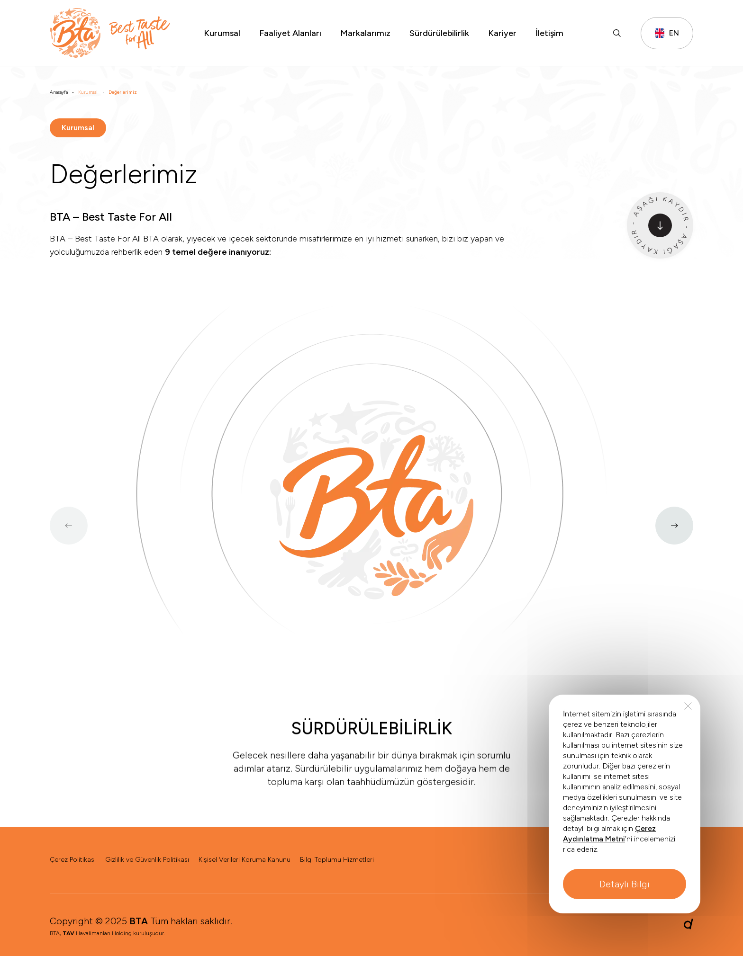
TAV (68, 933)
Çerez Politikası (73, 860)
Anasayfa (59, 92)
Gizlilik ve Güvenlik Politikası (147, 860)
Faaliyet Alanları (290, 33)
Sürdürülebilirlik (439, 33)
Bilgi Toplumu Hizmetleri (337, 860)
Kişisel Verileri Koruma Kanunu (244, 860)
